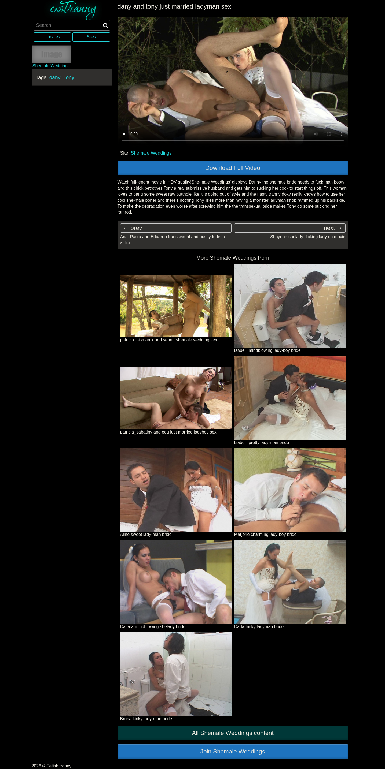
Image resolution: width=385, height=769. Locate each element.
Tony (68, 77)
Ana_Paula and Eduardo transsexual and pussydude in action (172, 239)
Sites (91, 37)
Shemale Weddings (151, 153)
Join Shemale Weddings (232, 751)
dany (55, 77)
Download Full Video (232, 168)
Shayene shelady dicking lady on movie (307, 236)
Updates (52, 37)
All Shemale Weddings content (233, 733)
